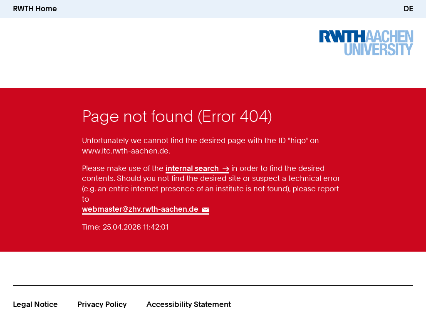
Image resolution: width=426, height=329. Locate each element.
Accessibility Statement (188, 304)
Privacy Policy (102, 304)
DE (408, 8)
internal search (192, 168)
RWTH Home (35, 8)
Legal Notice (35, 304)
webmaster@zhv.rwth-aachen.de (140, 209)
